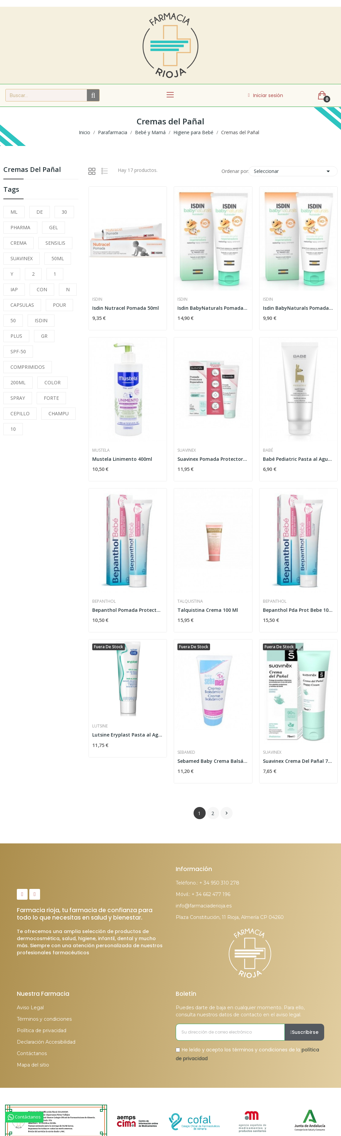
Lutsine (100, 726)
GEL (53, 227)
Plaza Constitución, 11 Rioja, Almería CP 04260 (230, 917)
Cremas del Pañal (32, 170)
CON (42, 289)
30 (64, 212)
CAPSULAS (22, 305)
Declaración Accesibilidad (46, 1042)
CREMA (18, 243)
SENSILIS (55, 243)
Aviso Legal (30, 1008)
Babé (268, 450)
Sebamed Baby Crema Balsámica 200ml (212, 761)
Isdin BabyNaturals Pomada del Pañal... (212, 308)
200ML (18, 382)
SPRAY (17, 398)
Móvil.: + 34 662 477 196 (203, 894)
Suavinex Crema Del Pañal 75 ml (298, 761)
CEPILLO (20, 413)
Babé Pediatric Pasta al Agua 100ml (298, 459)
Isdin (97, 299)
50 (13, 320)
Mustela (101, 450)
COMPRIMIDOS (27, 367)
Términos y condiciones (44, 1019)
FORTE (51, 398)
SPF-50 (18, 351)
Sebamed (186, 752)
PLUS (16, 336)
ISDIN (41, 320)
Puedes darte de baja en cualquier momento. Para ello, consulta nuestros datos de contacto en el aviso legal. (240, 1011)
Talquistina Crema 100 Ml (207, 610)
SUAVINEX (21, 258)
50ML (58, 258)
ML (14, 212)
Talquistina (190, 601)
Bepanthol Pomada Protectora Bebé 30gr (127, 610)
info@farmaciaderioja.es (204, 906)
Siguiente (227, 813)
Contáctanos (32, 1053)
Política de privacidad (41, 1030)
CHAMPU (58, 413)
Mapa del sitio (33, 1065)
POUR (59, 305)
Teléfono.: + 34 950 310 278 (207, 883)
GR (44, 336)
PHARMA (20, 227)
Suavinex (186, 450)
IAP (14, 289)
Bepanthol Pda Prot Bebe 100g (298, 610)
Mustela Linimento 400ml (122, 459)
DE (39, 212)
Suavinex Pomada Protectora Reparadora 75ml (212, 459)
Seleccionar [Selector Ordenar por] (293, 171)
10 (13, 429)
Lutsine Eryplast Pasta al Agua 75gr (127, 734)
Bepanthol (104, 601)
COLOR (52, 382)
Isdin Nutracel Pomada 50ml (125, 308)
